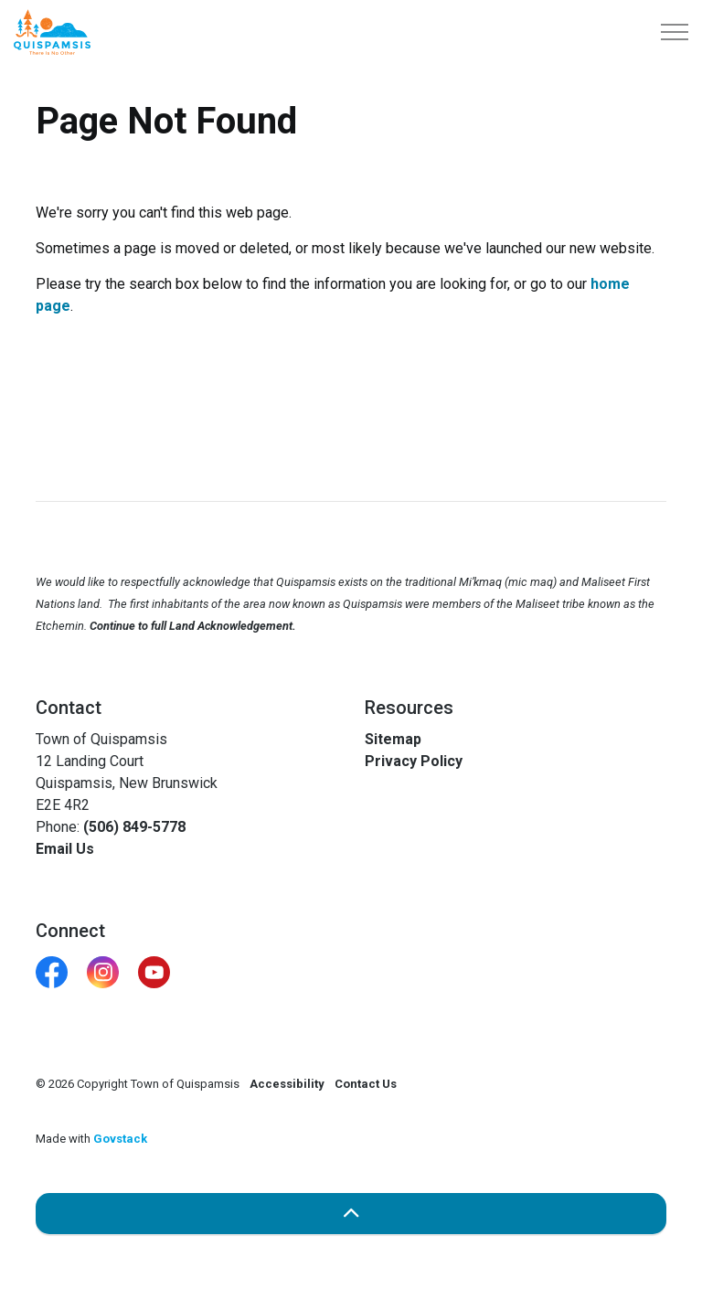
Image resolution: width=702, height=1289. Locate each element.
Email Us (65, 849)
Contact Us (366, 1084)
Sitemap (393, 739)
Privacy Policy (414, 761)
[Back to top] (351, 1213)
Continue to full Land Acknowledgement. (193, 626)
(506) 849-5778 (134, 827)
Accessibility (287, 1084)
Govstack (120, 1138)
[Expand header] (674, 32)
